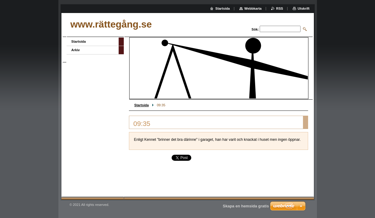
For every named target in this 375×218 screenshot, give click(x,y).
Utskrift (303, 8)
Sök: (255, 29)
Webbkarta (253, 8)
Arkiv (75, 50)
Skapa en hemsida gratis (246, 206)
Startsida (141, 105)
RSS (279, 8)
